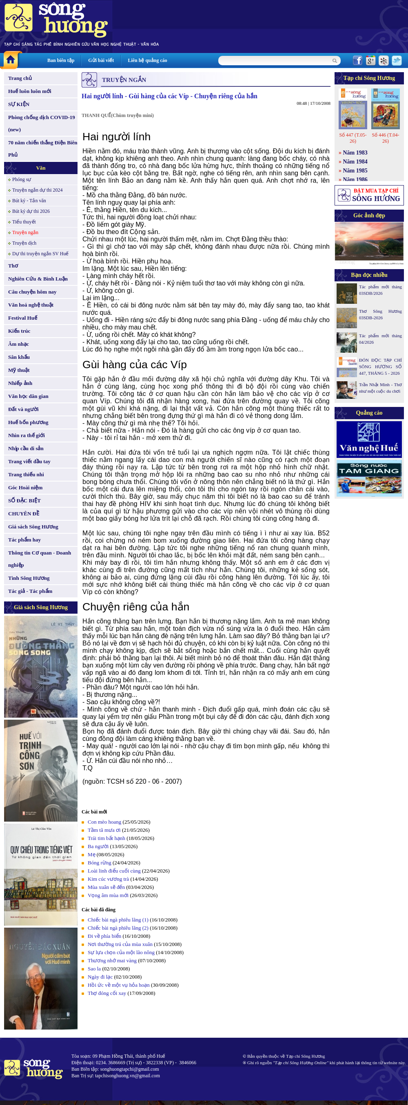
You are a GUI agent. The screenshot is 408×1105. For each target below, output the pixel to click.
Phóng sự (21, 179)
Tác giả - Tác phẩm (30, 591)
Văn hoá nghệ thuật (30, 305)
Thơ (13, 266)
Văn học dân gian (28, 396)
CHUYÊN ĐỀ (23, 514)
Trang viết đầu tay (29, 461)
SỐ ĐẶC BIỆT (24, 500)
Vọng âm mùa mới (108, 895)
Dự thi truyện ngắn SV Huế (40, 253)
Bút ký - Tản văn (29, 200)
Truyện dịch (24, 243)
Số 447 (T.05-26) (352, 138)
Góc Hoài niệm (25, 487)
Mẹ (91, 854)
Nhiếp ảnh (20, 383)
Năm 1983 (355, 153)
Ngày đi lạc (100, 977)
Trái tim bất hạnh (106, 838)
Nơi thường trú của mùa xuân (120, 944)
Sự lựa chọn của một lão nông (121, 952)
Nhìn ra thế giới (26, 435)
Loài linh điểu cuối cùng (114, 871)
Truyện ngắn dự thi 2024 (37, 190)
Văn (40, 168)
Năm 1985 (355, 171)
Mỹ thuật (19, 370)
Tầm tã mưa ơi (104, 830)
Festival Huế (22, 318)
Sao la (94, 969)
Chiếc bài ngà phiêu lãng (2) (118, 928)
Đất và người (23, 409)
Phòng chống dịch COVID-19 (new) (41, 123)
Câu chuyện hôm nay (32, 292)
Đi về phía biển (104, 936)
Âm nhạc (18, 344)
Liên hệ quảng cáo (147, 60)
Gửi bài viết (101, 60)
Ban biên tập (60, 60)
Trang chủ (20, 78)
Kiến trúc (19, 331)
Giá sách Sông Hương (33, 527)
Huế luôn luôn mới (29, 91)
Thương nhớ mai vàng (112, 960)
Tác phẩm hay (24, 540)
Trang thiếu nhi (26, 474)
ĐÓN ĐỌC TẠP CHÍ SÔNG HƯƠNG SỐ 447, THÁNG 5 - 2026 (380, 367)
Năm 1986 (355, 180)
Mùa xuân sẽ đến (106, 887)
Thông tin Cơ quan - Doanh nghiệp (39, 559)
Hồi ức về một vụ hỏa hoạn (119, 985)
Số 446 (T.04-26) (385, 138)
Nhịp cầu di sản (26, 448)
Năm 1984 (355, 162)
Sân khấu (19, 357)
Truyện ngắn (25, 232)
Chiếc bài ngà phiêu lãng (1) (118, 920)
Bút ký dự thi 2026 (31, 211)
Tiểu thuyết (24, 222)
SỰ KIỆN (18, 104)
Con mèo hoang (104, 822)
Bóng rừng (99, 863)
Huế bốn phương (28, 422)
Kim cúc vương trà (108, 879)
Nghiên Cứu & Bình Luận (38, 279)
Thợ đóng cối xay (107, 993)
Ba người (98, 846)
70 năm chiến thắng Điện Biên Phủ (42, 148)
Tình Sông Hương (29, 578)
